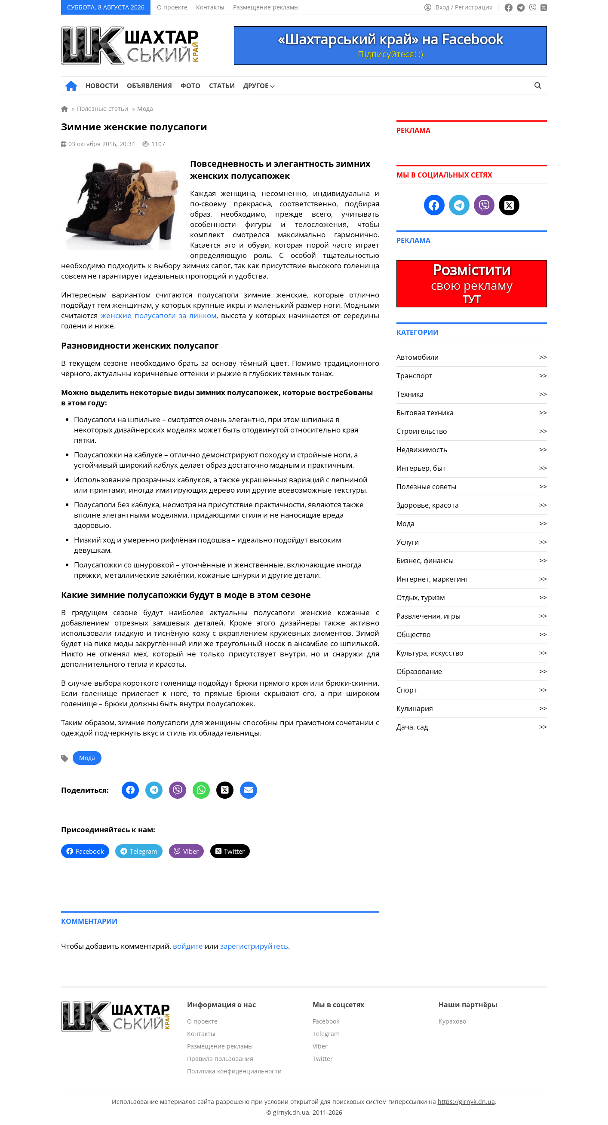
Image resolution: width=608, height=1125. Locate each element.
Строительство (471, 431)
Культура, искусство (471, 653)
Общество (471, 634)
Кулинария (471, 708)
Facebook (326, 1021)
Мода (87, 758)
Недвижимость (471, 449)
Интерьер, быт (471, 468)
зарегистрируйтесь (254, 946)
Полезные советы (471, 486)
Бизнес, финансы (471, 560)
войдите (188, 946)
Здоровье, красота (471, 505)
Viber (320, 1046)
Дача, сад (471, 727)
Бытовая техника (471, 413)
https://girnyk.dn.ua (466, 1101)
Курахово (452, 1021)
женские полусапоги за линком (158, 315)
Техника (471, 394)
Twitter (323, 1058)
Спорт (471, 690)
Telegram (326, 1034)
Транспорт (471, 376)
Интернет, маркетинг (471, 579)
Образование (471, 671)
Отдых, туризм (471, 597)
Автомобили (471, 357)
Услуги (471, 542)
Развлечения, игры (471, 616)
